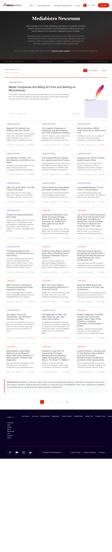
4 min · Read (31, 301)
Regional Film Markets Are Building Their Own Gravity (18, 129)
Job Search (25, 416)
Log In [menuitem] (78, 5)
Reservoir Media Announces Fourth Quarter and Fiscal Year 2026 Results (90, 287)
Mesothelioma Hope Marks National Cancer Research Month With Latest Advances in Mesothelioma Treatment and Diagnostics (20, 355)
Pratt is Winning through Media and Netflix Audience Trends (55, 188)
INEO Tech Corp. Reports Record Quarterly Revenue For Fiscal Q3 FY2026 (55, 287)
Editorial (104, 70)
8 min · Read (31, 272)
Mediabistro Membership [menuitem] (62, 5)
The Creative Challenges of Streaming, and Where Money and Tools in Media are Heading (55, 130)
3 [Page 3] (51, 402)
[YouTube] (16, 452)
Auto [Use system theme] (93, 5)
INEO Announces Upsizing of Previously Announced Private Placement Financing (19, 287)
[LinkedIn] (30, 452)
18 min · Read (102, 301)
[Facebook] (10, 452)
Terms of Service (90, 452)
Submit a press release (61, 51)
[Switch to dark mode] (89, 5)
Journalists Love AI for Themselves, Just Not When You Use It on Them (18, 316)
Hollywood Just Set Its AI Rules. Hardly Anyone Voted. (91, 159)
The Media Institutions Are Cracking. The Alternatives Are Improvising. (19, 253)
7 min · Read (66, 144)
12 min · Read (66, 238)
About (110, 416)
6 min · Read (76, 113)
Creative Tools (100, 416)
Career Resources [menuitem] (43, 5)
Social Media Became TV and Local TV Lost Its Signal (90, 188)
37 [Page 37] (61, 402)
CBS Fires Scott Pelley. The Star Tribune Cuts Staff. (20, 188)
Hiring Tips (89, 416)
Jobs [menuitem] (31, 5)
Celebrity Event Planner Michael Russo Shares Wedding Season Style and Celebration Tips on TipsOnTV (56, 254)
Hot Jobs (35, 416)
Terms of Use (75, 452)
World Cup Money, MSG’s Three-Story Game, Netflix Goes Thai (91, 130)
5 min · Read (31, 144)
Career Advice (67, 416)
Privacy (102, 452)
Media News (78, 416)
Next (68, 402)
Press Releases (94, 70)
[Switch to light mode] (85, 5)
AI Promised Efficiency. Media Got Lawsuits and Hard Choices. (56, 159)
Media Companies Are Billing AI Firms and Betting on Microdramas (42, 88)
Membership (45, 416)
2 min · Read (66, 272)
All (85, 70)
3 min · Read (102, 238)
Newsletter (55, 416)
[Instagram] (23, 452)
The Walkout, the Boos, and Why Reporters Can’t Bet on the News (20, 160)
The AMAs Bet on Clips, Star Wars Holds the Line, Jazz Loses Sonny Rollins (54, 316)
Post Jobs (103, 5)
